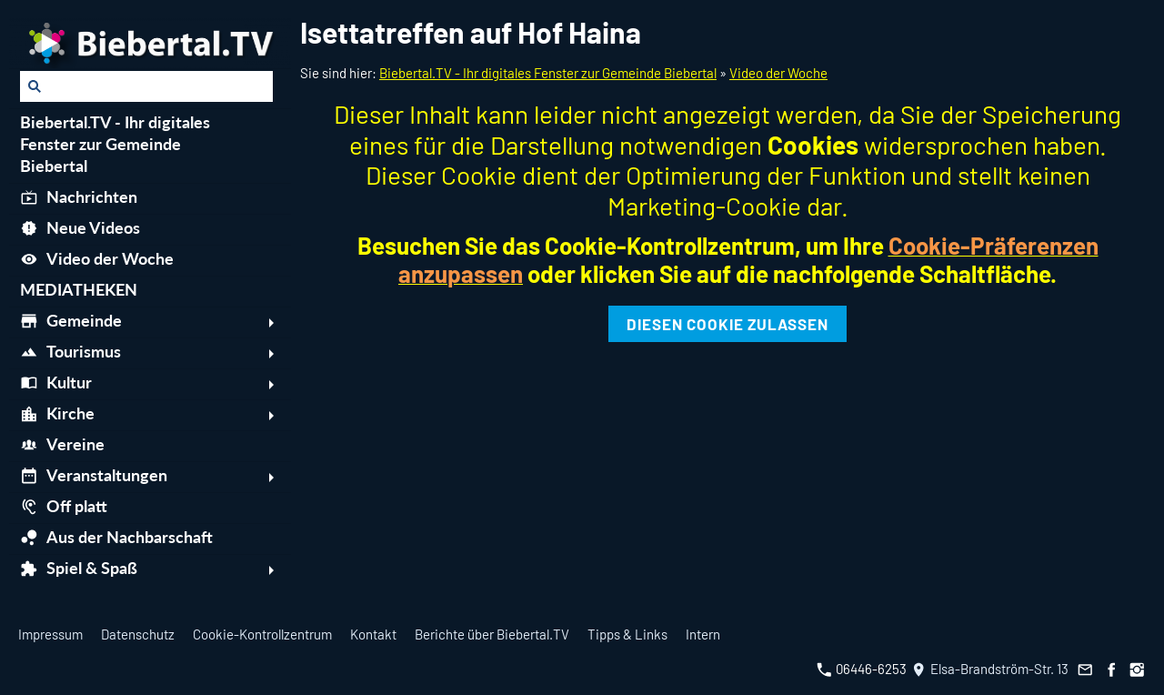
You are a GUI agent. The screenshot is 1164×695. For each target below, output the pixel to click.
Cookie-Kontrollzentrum (262, 634)
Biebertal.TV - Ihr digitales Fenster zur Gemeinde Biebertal (548, 73)
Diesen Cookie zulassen (727, 324)
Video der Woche (778, 73)
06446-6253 (862, 668)
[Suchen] (146, 86)
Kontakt (373, 634)
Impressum (50, 634)
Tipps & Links (627, 634)
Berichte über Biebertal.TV (492, 634)
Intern (703, 634)
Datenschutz (138, 634)
